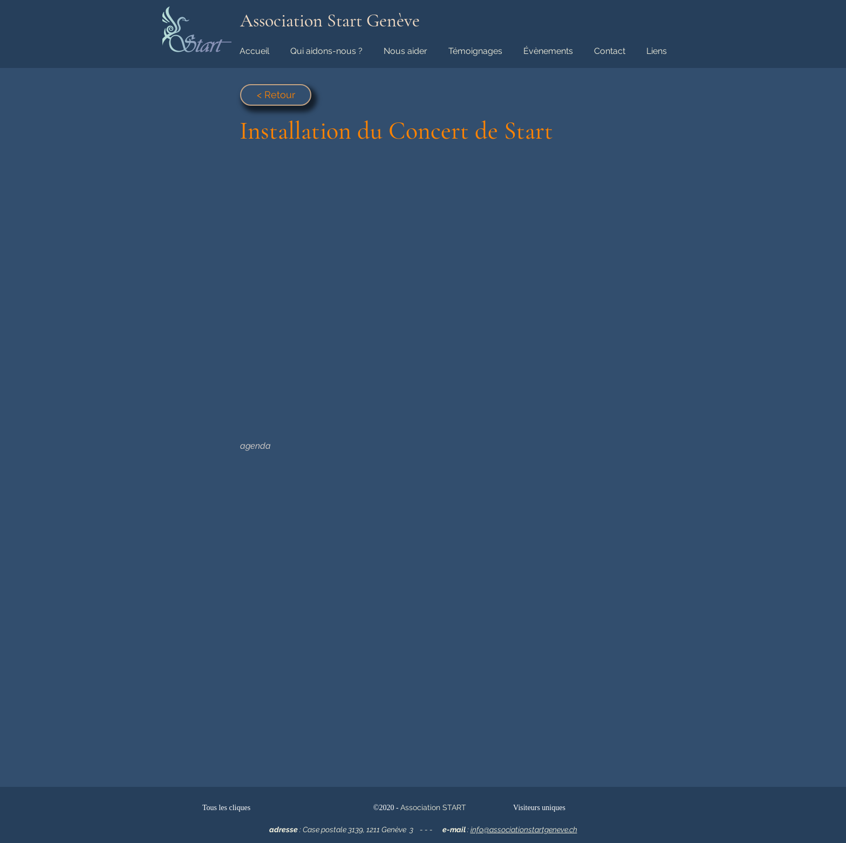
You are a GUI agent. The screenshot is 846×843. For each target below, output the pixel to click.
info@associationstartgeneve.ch (523, 829)
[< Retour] (275, 95)
